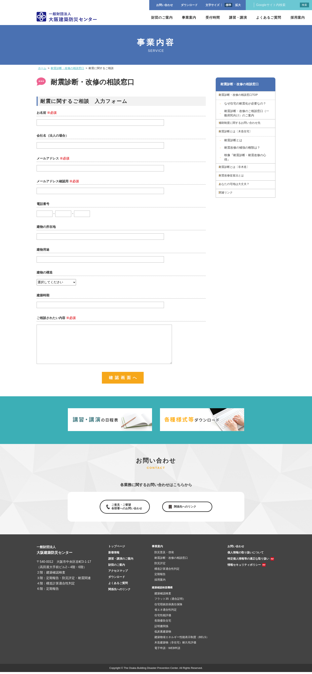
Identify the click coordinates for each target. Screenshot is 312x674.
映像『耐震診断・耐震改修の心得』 (245, 166)
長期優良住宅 (162, 622)
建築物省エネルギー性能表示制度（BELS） (181, 639)
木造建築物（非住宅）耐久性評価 (175, 644)
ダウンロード (116, 578)
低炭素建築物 (162, 633)
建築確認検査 (162, 595)
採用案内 (298, 17)
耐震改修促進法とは (238, 188)
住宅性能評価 (162, 617)
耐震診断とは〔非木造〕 (241, 177)
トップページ (116, 548)
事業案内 (189, 17)
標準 (228, 5)
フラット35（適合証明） (169, 600)
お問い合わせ (235, 548)
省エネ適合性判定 (165, 611)
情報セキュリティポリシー (244, 566)
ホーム (42, 68)
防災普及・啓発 (164, 554)
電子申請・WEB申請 (167, 650)
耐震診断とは (233, 148)
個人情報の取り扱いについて (245, 554)
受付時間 (213, 17)
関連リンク (232, 211)
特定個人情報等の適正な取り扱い (248, 560)
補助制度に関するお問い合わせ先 (248, 127)
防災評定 (160, 565)
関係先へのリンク (186, 507)
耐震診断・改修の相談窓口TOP (246, 97)
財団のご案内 (162, 17)
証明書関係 (161, 628)
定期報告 (160, 576)
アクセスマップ (118, 572)
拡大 (238, 5)
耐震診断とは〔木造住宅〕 (243, 139)
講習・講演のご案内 (120, 560)
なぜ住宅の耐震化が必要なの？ (245, 106)
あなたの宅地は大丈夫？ (241, 200)
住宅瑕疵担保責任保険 (168, 606)
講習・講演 (238, 17)
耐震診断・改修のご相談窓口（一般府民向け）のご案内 (246, 116)
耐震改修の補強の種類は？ (242, 156)
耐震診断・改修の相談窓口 (67, 68)
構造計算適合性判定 (166, 570)
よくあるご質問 (268, 17)
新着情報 (113, 554)
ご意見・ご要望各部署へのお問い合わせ (125, 507)
